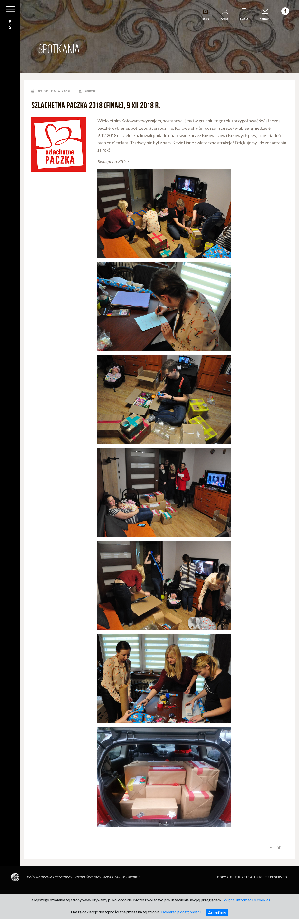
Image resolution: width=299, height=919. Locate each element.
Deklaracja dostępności (181, 911)
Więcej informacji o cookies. (247, 900)
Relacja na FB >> (113, 161)
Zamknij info (217, 912)
